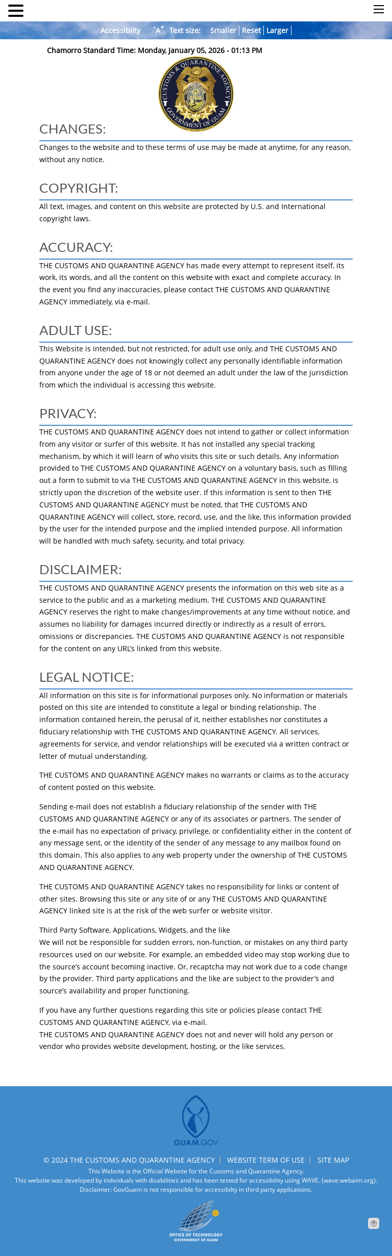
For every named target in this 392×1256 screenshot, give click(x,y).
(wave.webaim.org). (348, 1180)
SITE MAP (333, 1160)
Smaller (223, 30)
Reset (251, 30)
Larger (277, 30)
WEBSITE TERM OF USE (266, 1160)
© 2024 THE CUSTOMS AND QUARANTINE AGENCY (129, 1160)
